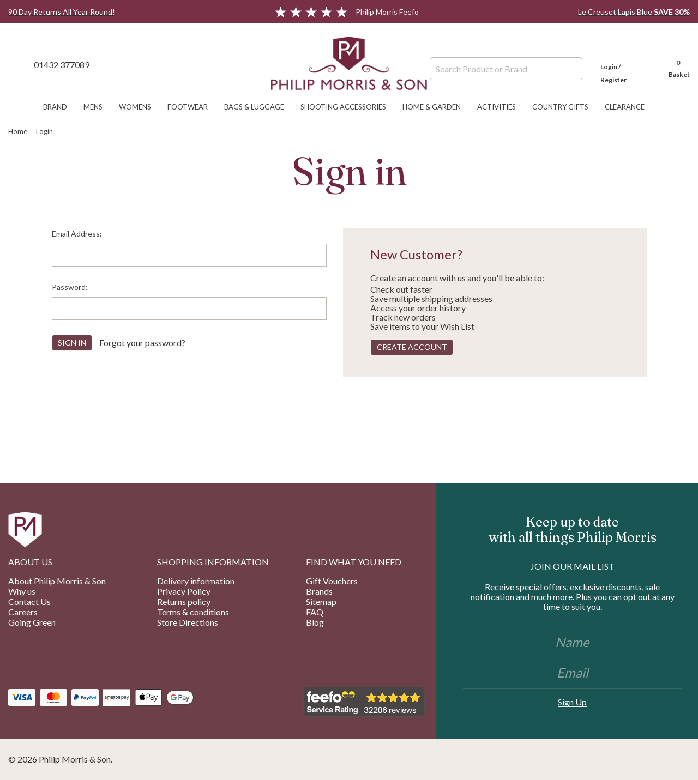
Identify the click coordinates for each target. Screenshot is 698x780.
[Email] (572, 673)
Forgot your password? (142, 342)
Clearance (630, 106)
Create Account (412, 347)
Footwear (193, 106)
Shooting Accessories (348, 106)
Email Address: (77, 233)
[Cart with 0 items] (674, 64)
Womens (140, 106)
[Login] (624, 64)
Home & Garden (437, 106)
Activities (502, 106)
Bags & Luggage (259, 106)
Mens (98, 106)
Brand (60, 106)
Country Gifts (565, 106)
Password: (70, 287)
